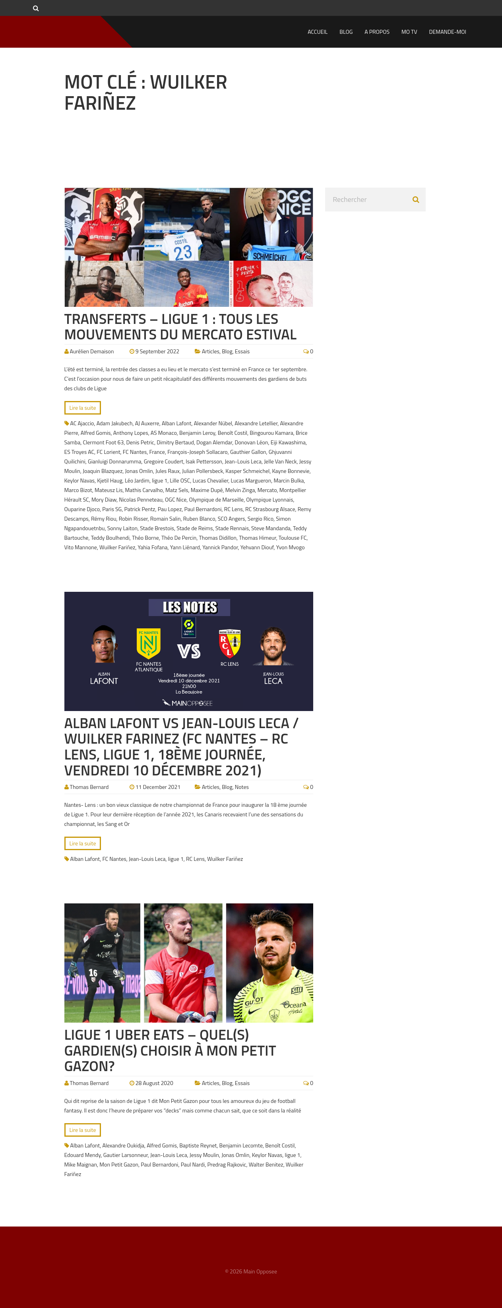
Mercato (267, 490)
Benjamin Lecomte (241, 1145)
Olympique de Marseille (216, 499)
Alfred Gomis (96, 432)
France (157, 452)
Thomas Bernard (89, 787)
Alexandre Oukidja (123, 1145)
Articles (210, 351)
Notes (242, 787)
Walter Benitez (266, 1164)
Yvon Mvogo (290, 547)
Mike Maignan (80, 1164)
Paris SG (112, 509)
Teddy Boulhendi (110, 537)
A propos (377, 31)
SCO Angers (231, 518)
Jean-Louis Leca (243, 461)
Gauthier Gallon (248, 452)
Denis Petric (140, 442)
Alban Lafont (177, 423)
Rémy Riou (103, 518)
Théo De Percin (178, 537)
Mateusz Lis (108, 490)
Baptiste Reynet (198, 1145)
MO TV (409, 31)
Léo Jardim (137, 480)
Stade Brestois (157, 528)
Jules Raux (167, 471)
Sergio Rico (260, 518)
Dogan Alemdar (214, 442)
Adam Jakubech (115, 423)
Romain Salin (165, 518)
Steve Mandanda (271, 528)
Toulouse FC (292, 537)
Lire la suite (83, 407)
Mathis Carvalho (144, 490)
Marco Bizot (78, 490)
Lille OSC (180, 480)
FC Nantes (135, 452)
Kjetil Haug (109, 480)
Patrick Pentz (139, 509)
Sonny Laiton (122, 528)
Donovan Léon (251, 442)
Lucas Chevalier (210, 480)
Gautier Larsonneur (125, 1155)
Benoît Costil (232, 432)
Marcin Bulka (288, 480)
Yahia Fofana (153, 547)
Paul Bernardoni (202, 509)
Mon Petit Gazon (118, 1164)
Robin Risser (133, 518)
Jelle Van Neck (280, 461)
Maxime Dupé (207, 490)
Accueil (318, 31)
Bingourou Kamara (271, 432)
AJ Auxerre (147, 423)
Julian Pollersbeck (202, 471)
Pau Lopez (170, 509)
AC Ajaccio (82, 423)
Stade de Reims (194, 528)
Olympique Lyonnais (269, 499)
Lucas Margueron (251, 480)
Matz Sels (176, 490)
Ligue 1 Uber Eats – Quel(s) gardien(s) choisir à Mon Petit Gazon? (170, 1050)
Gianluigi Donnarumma (114, 461)
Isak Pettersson (204, 461)
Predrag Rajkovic (226, 1164)
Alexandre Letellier (256, 423)
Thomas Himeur (257, 537)
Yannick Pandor (220, 547)
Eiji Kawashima (288, 442)
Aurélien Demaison (92, 351)
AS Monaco (164, 432)
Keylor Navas (79, 480)
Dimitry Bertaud (175, 442)
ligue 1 (159, 480)
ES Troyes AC (79, 452)
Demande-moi (447, 31)
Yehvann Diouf (257, 547)
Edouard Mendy (82, 1155)
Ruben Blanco (199, 518)
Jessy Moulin (204, 1155)
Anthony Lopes (130, 432)
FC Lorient (108, 452)
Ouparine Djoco (82, 509)
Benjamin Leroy (197, 432)
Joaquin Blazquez (102, 471)
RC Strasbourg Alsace (270, 509)
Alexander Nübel (213, 423)
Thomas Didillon (218, 537)
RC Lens (233, 509)
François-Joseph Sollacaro (197, 452)
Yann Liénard (185, 547)
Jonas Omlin (139, 471)
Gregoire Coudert (163, 461)
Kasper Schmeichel (247, 471)
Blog (346, 31)
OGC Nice (175, 499)
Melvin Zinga (240, 490)
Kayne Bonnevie (290, 471)
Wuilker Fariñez (117, 547)
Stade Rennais (232, 528)
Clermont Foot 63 (103, 442)
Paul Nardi (193, 1164)
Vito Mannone (80, 547)
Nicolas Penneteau (141, 499)
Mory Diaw (103, 499)
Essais (242, 351)
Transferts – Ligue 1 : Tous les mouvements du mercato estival (180, 326)
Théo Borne (145, 537)
